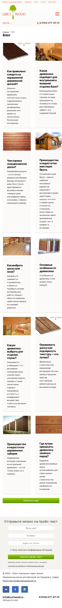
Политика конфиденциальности (19, 581)
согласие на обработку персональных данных (26, 566)
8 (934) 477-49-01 (49, 23)
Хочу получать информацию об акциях (31, 550)
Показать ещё (31, 500)
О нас (43, 2)
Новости (28, 2)
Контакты (52, 2)
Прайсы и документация (12, 2)
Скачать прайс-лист (31, 557)
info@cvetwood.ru (13, 597)
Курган (6, 23)
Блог (36, 2)
